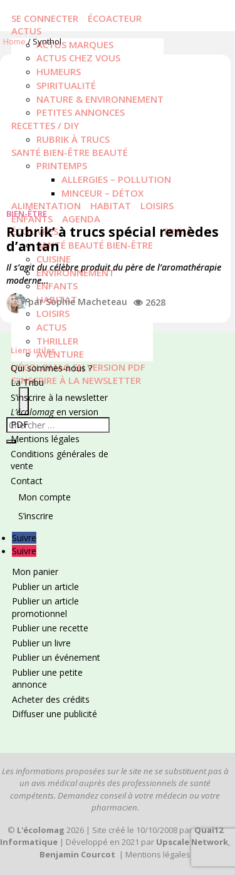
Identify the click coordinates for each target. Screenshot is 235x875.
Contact (27, 481)
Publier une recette (50, 628)
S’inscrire (35, 516)
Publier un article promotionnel (45, 607)
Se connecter (44, 18)
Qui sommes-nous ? (51, 368)
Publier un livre (41, 643)
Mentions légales (45, 439)
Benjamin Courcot (77, 854)
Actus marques (74, 44)
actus (51, 327)
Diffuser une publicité (54, 714)
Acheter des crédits (51, 699)
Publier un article (45, 587)
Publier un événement (56, 657)
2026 (50, 830)
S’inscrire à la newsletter (76, 380)
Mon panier (35, 571)
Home (14, 41)
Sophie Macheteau (86, 302)
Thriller (57, 340)
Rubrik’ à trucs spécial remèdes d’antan (112, 239)
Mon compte (44, 497)
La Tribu (27, 382)
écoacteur (115, 18)
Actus (26, 30)
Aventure (60, 354)
